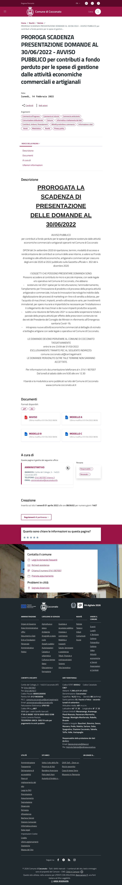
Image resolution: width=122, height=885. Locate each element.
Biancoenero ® (82, 874)
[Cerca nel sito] (98, 12)
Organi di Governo (28, 623)
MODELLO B (35, 434)
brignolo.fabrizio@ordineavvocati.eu (80, 747)
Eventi (92, 626)
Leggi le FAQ (26, 790)
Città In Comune (72, 871)
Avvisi (78, 639)
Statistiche (25, 845)
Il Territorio (94, 634)
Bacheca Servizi (27, 817)
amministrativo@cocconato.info (44, 480)
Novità (31, 23)
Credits (24, 837)
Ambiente (46, 631)
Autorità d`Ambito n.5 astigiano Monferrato (59, 778)
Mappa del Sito (27, 849)
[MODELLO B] (26, 434)
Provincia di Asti (48, 766)
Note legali (25, 829)
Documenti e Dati (28, 635)
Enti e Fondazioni (28, 639)
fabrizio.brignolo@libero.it (78, 744)
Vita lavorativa (64, 667)
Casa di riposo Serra (70, 770)
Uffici (23, 631)
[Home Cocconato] (44, 12)
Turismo (62, 663)
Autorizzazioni (47, 647)
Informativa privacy (29, 825)
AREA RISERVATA (59, 881)
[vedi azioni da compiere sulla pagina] (41, 105)
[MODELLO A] (66, 417)
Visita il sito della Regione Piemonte (56, 762)
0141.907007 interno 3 (45, 477)
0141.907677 (30, 690)
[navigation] (4, 11)
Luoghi (93, 630)
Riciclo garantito (68, 766)
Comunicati (80, 635)
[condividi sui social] (27, 105)
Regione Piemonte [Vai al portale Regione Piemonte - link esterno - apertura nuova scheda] (27, 3)
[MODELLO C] (66, 434)
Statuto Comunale (28, 821)
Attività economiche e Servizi (95, 658)
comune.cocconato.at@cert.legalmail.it (42, 699)
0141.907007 (30, 687)
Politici (23, 651)
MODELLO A (76, 417)
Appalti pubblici (48, 643)
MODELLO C (76, 434)
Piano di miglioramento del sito (28, 782)
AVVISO (33, 417)
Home (23, 23)
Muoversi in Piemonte (71, 774)
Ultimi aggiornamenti (29, 841)
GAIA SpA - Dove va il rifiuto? (74, 762)
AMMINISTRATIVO (34, 467)
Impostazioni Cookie (29, 833)
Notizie (40, 23)
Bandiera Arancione (50, 770)
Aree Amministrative (29, 627)
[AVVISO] (26, 417)
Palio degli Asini (48, 774)
